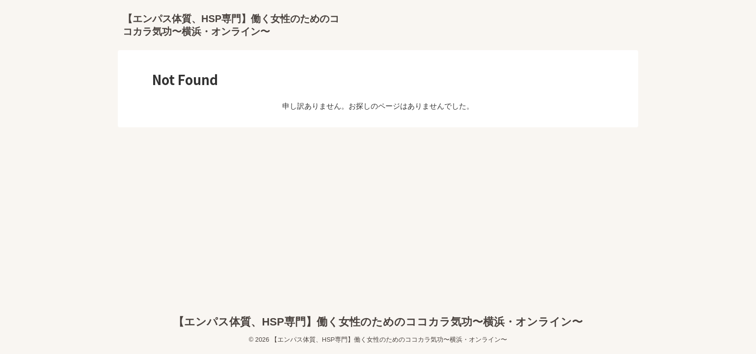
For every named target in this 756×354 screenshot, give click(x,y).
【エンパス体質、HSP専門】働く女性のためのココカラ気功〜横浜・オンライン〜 (377, 322)
